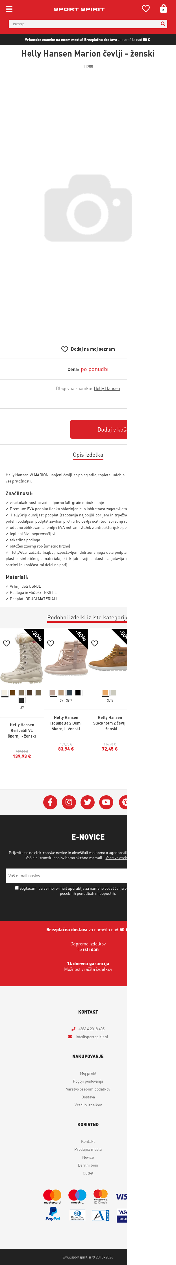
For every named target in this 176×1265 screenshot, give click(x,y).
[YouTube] (106, 802)
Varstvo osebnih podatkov (127, 857)
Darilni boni (88, 1164)
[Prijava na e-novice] (163, 876)
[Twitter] (88, 802)
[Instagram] (69, 802)
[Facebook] (50, 802)
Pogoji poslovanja (88, 1080)
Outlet (88, 1172)
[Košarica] (161, 8)
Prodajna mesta (88, 1149)
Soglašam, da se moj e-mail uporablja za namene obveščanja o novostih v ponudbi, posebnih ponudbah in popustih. (90, 890)
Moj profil (88, 1073)
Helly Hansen (107, 388)
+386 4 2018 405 (91, 1028)
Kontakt (88, 1141)
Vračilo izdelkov (88, 1104)
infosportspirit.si (91, 1036)
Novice (88, 1157)
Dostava (88, 1096)
